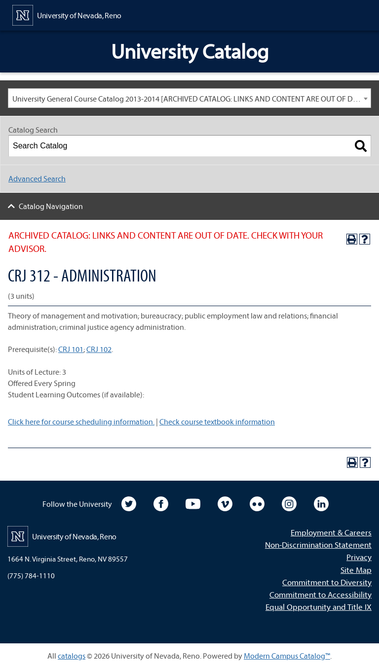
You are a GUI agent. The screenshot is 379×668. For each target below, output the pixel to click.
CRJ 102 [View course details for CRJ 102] (99, 349)
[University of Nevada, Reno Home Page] (66, 14)
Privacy (359, 557)
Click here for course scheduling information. (81, 421)
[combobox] (189, 98)
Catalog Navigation (51, 206)
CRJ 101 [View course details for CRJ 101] (70, 349)
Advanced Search (37, 178)
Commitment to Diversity (327, 582)
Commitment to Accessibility (320, 594)
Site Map (356, 569)
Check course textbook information (217, 421)
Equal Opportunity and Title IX (318, 606)
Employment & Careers (331, 532)
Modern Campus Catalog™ (287, 656)
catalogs (71, 656)
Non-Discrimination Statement (318, 544)
